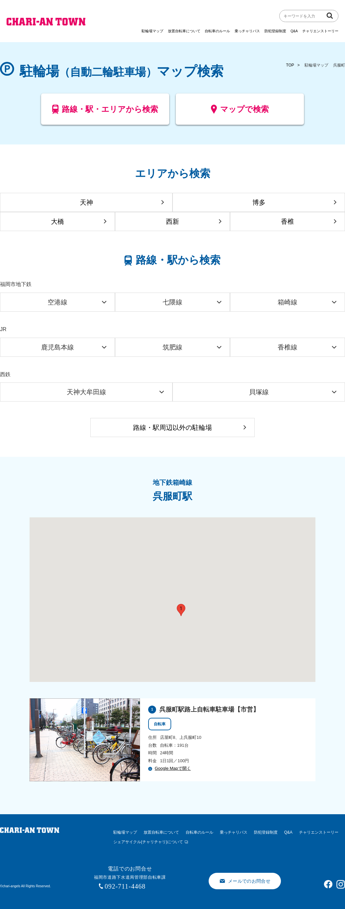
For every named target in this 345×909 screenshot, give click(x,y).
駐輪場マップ (152, 31)
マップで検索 (240, 112)
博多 (258, 202)
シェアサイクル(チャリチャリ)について (148, 842)
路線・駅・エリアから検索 (105, 112)
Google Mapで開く (169, 768)
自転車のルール (217, 31)
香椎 (287, 221)
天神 (86, 202)
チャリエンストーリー (320, 31)
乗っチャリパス (247, 31)
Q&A (294, 31)
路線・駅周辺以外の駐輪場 (172, 427)
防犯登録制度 (275, 31)
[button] (181, 610)
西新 (172, 221)
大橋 (57, 221)
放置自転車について (184, 31)
